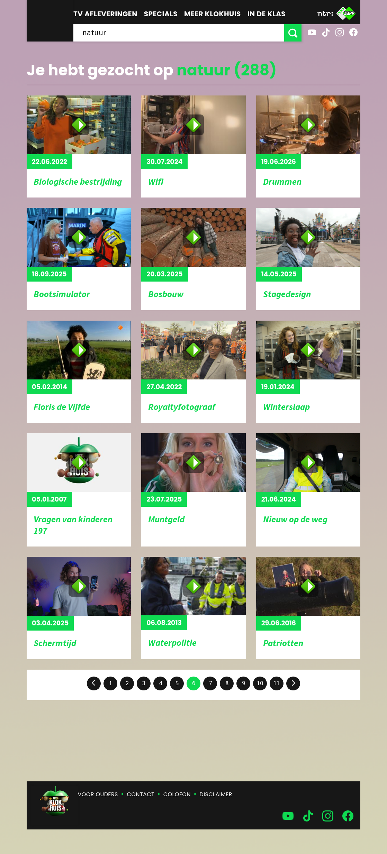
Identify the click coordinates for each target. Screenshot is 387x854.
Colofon (177, 794)
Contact (140, 794)
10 (260, 683)
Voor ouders (98, 794)
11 (276, 683)
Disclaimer (216, 794)
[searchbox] (178, 33)
